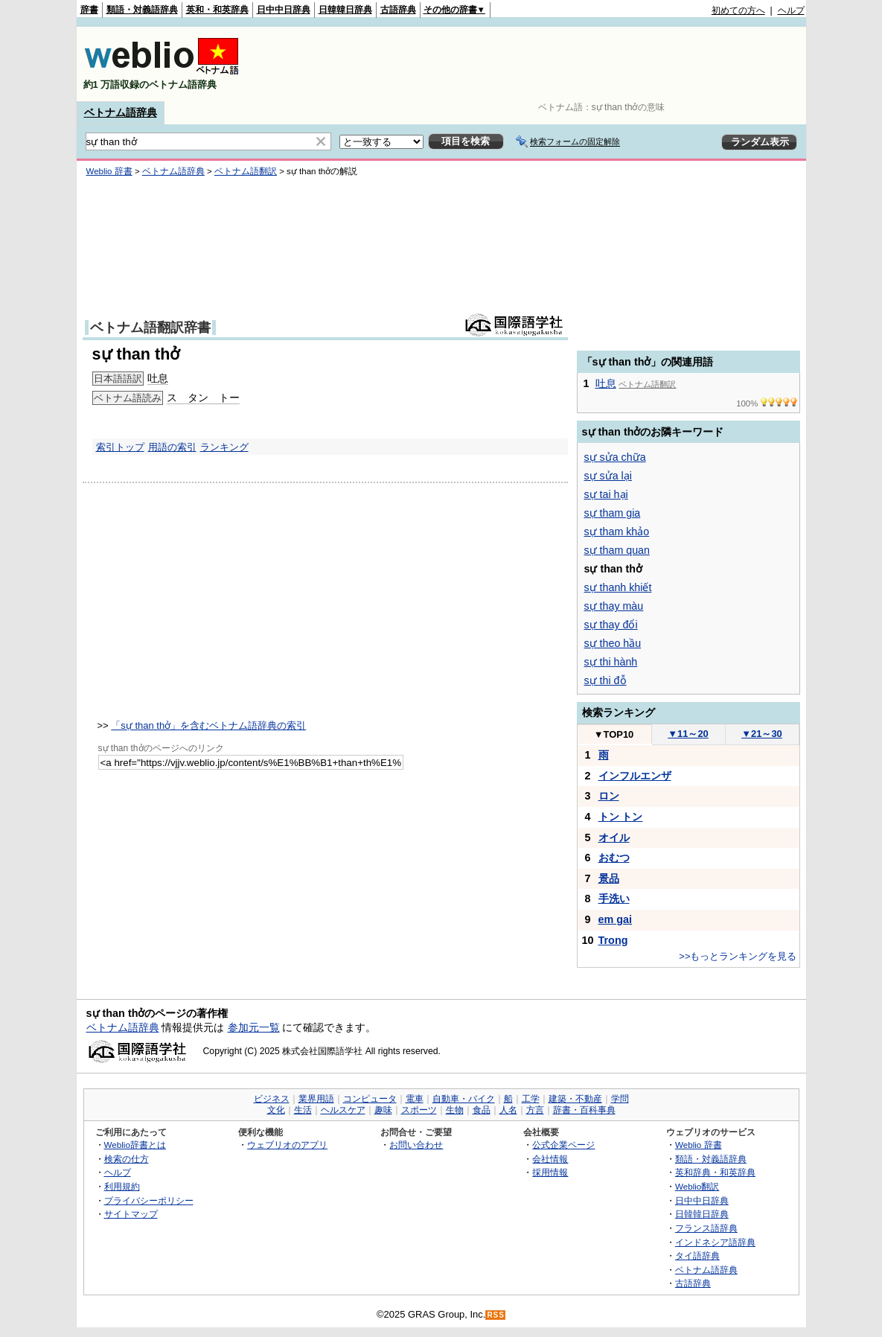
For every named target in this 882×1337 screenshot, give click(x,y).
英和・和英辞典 (217, 9)
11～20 (688, 733)
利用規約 (122, 1186)
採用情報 (550, 1172)
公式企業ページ (563, 1144)
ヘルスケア (343, 1109)
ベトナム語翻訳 (245, 171)
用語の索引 (172, 447)
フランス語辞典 (706, 1228)
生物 (455, 1109)
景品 (608, 878)
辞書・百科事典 (584, 1109)
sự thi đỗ (605, 680)
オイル (614, 837)
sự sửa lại (608, 476)
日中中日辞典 (283, 9)
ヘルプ (791, 10)
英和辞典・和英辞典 (715, 1172)
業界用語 (316, 1098)
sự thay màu (614, 606)
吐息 (157, 378)
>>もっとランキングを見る (737, 956)
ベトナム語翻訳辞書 (150, 327)
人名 (508, 1109)
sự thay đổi (611, 625)
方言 (535, 1109)
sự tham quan (617, 550)
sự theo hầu (613, 643)
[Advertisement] (534, 64)
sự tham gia (612, 513)
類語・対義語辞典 (142, 9)
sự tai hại (606, 494)
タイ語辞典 (697, 1255)
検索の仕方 (126, 1159)
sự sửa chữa (615, 457)
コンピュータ (370, 1098)
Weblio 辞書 (109, 171)
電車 (415, 1098)
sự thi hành (611, 662)
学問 (620, 1098)
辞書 (89, 9)
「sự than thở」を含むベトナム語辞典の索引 (208, 725)
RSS (496, 1315)
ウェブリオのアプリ (287, 1144)
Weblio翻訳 (697, 1186)
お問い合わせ (416, 1144)
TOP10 (614, 734)
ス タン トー (203, 397)
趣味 (383, 1109)
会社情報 (550, 1159)
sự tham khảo (617, 531)
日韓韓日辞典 (345, 9)
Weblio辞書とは (135, 1144)
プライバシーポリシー (149, 1200)
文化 (276, 1109)
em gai (615, 919)
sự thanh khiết (618, 587)
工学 (531, 1098)
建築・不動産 (575, 1098)
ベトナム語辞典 (120, 112)
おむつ (614, 858)
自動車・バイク (463, 1098)
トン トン (620, 817)
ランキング (224, 447)
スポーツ (419, 1109)
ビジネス (272, 1098)
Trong (613, 940)
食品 (481, 1109)
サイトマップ (131, 1214)
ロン (608, 796)
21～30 (761, 733)
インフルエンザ (634, 776)
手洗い (614, 898)
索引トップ (120, 447)
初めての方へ (738, 10)
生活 (303, 1109)
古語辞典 (398, 9)
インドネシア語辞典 (715, 1242)
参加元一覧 (254, 1027)
